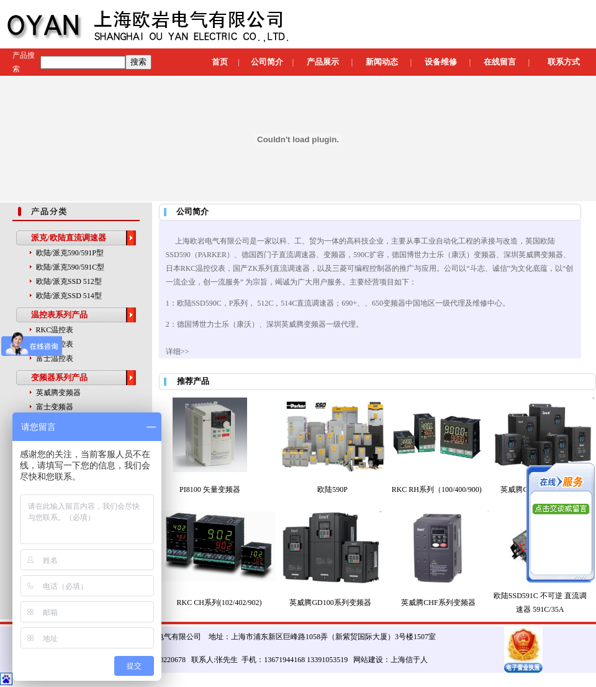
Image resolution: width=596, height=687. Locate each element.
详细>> (177, 351)
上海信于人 (409, 659)
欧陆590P (332, 489)
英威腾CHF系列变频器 (438, 602)
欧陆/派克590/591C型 (70, 267)
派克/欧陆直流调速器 (68, 237)
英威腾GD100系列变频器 (330, 602)
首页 (220, 61)
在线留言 (500, 61)
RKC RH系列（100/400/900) (437, 489)
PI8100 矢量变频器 (209, 489)
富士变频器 (54, 407)
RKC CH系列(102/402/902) (219, 602)
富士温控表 (54, 358)
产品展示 (323, 61)
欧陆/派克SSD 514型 (69, 295)
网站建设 (368, 659)
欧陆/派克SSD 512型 (69, 281)
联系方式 (564, 61)
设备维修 (441, 61)
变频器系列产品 (59, 377)
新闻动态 (382, 61)
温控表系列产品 (59, 314)
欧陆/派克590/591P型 (70, 252)
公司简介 (267, 61)
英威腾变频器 (58, 392)
